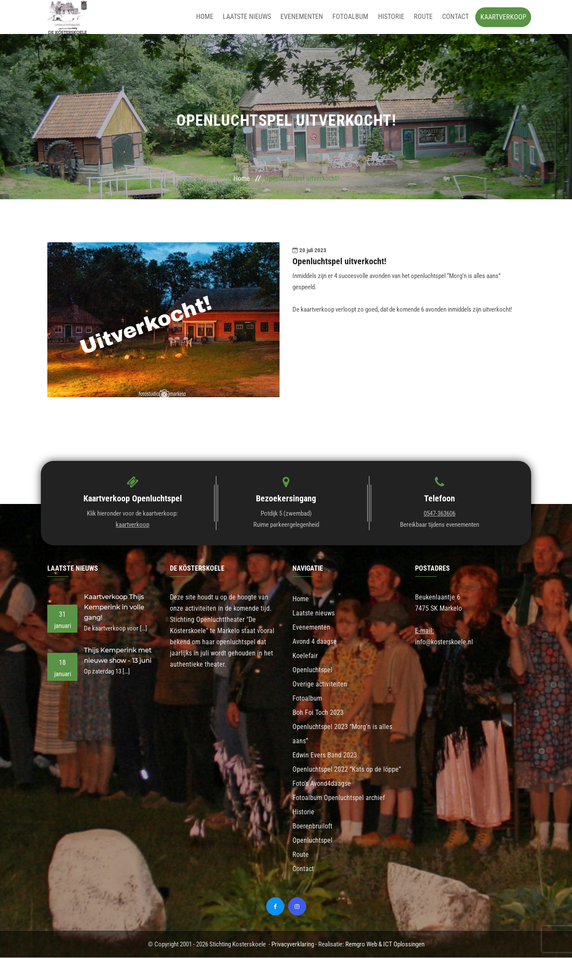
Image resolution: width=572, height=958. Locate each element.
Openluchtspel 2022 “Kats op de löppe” (346, 770)
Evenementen (305, 17)
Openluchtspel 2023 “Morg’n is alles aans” (342, 734)
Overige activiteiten (319, 684)
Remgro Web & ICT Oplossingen (384, 945)
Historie (393, 17)
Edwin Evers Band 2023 (324, 755)
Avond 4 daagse (314, 642)
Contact (455, 17)
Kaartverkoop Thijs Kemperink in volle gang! (114, 607)
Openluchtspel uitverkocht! (339, 261)
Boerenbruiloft (312, 826)
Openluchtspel (312, 670)
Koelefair (305, 656)
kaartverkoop (132, 525)
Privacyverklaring (292, 945)
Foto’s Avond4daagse (321, 784)
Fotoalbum (353, 17)
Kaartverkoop (503, 17)
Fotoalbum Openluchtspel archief (338, 798)
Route (424, 17)
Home (210, 17)
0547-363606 (439, 514)
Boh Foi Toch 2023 (318, 713)
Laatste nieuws (252, 17)
